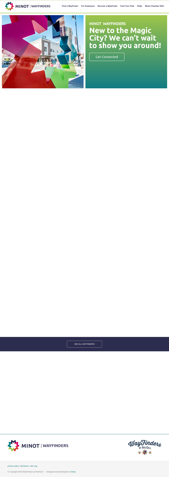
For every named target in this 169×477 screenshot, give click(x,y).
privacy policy (13, 466)
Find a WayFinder (70, 6)
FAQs (139, 6)
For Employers (88, 6)
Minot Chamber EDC (154, 6)
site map (33, 466)
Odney (73, 472)
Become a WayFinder (108, 6)
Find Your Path (127, 6)
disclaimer (24, 466)
